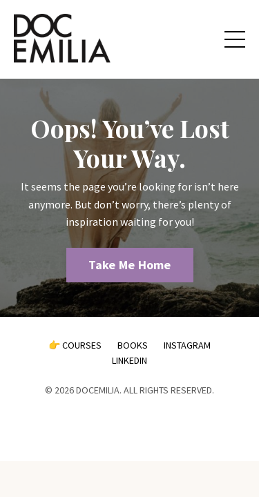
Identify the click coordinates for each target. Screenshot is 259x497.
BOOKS (132, 345)
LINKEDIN (129, 360)
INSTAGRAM (187, 345)
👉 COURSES (75, 345)
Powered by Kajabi (130, 426)
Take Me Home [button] (129, 265)
